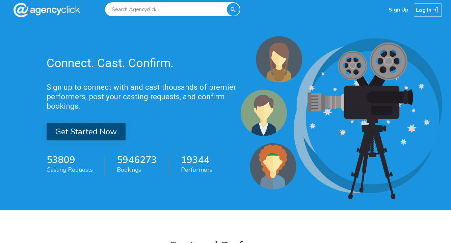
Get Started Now (86, 131)
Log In (427, 10)
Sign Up (398, 10)
